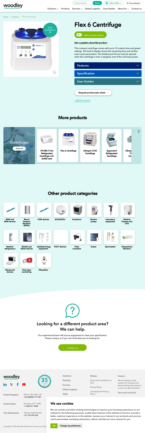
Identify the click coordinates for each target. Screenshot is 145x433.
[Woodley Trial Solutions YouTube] (24, 385)
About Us (122, 8)
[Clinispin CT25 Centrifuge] (90, 139)
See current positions (127, 393)
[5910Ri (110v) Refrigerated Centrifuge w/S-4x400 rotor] (46, 139)
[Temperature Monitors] (127, 237)
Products (65, 8)
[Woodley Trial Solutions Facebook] (17, 385)
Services (76, 8)
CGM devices (43, 220)
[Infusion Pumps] (93, 210)
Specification (86, 73)
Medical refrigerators (9, 248)
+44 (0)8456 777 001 (32, 397)
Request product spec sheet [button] (93, 92)
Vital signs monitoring (26, 271)
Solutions (52, 8)
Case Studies (109, 8)
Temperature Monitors (126, 248)
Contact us (136, 8)
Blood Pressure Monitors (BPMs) (26, 223)
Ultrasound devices (10, 271)
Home (5, 17)
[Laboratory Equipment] (110, 210)
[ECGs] (60, 210)
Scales (93, 247)
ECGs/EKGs (60, 220)
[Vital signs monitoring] (26, 260)
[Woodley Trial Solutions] (13, 6)
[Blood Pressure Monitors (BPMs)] (26, 210)
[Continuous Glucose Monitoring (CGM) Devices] (43, 210)
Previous (133, 131)
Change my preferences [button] (70, 426)
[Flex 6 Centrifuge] (68, 139)
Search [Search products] (97, 3)
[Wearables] (43, 260)
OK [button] (54, 426)
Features (83, 65)
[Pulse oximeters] (76, 237)
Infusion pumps (93, 221)
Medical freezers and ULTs (127, 222)
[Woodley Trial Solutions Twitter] (11, 385)
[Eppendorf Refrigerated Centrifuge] (111, 139)
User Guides (85, 82)
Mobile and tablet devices (27, 248)
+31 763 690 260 (31, 415)
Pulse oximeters (76, 248)
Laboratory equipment (110, 221)
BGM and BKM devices (9, 221)
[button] (91, 42)
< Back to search (82, 100)
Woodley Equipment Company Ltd (30, 426)
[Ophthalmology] (43, 237)
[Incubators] (76, 210)
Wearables (43, 270)
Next (139, 131)
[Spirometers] (110, 237)
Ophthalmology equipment (44, 248)
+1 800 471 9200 (31, 406)
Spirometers (110, 247)
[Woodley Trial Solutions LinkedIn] (5, 385)
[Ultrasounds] (9, 260)
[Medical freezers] (127, 210)
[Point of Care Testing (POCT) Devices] (60, 237)
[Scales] (93, 237)
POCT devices (60, 247)
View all (19, 149)
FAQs (65, 394)
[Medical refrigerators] (9, 237)
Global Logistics (92, 8)
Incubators (76, 220)
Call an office (112, 3)
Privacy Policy (96, 387)
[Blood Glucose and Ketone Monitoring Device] (9, 210)
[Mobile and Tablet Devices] (26, 237)
